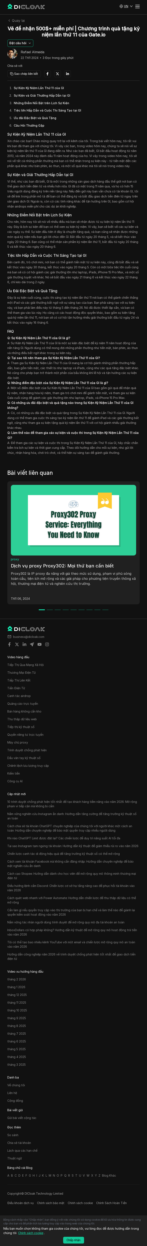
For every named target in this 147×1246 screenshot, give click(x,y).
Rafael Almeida (32, 52)
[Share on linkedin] (24, 644)
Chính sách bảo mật (50, 1203)
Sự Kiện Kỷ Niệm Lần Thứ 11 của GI (39, 88)
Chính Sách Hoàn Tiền (111, 1203)
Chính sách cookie (80, 1203)
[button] (126, 6)
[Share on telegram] (32, 644)
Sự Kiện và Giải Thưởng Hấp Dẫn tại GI (42, 95)
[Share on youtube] (39, 644)
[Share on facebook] (9, 644)
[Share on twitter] (17, 644)
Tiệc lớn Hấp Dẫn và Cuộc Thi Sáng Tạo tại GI (47, 110)
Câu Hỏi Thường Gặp (29, 125)
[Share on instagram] (47, 644)
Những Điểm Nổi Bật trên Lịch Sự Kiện (41, 103)
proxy (15, 559)
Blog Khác (109, 1175)
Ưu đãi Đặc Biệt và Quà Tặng (35, 118)
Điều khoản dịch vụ (20, 1203)
